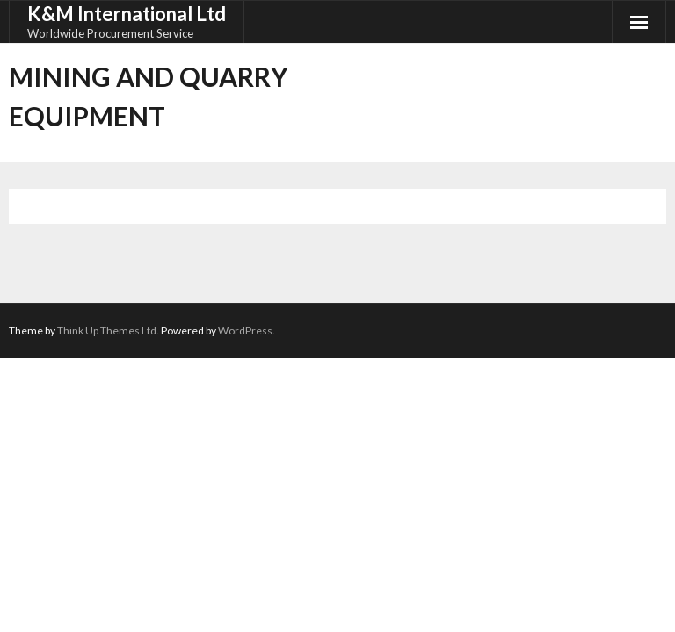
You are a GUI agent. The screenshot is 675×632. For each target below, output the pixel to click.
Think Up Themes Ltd (106, 330)
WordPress (245, 330)
